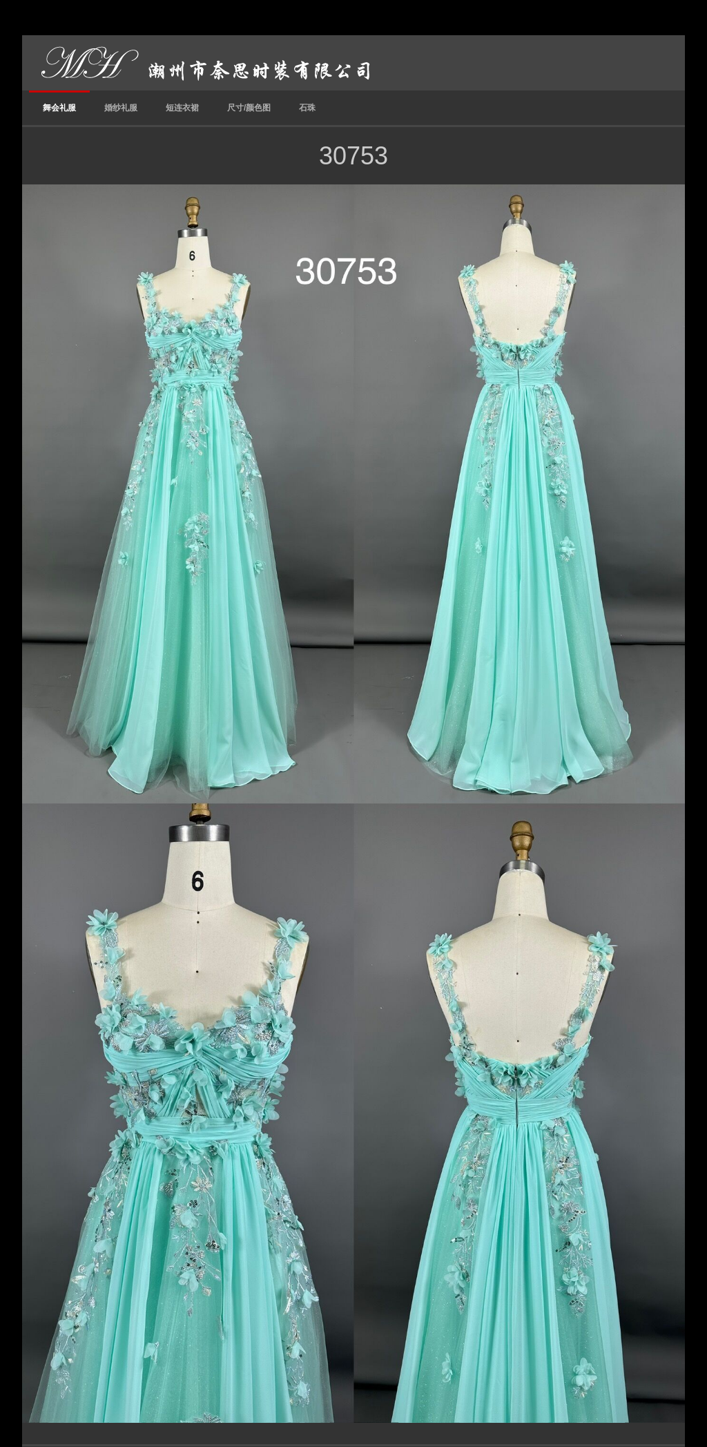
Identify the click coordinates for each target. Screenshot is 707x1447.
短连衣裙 (182, 108)
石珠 (307, 108)
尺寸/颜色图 (249, 108)
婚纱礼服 (120, 108)
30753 (353, 156)
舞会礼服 (59, 108)
